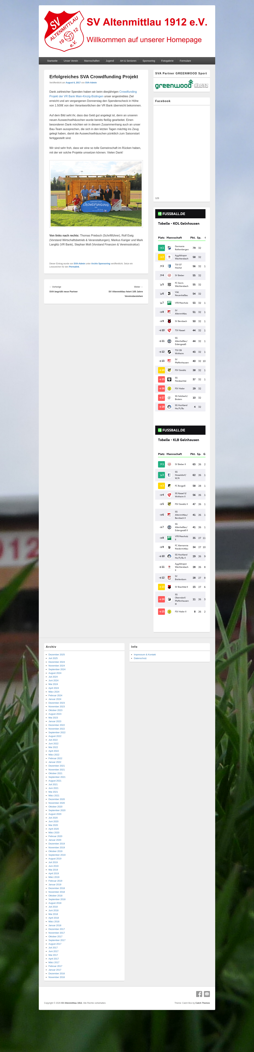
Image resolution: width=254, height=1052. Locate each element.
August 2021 (55, 760)
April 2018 (54, 897)
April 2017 (54, 938)
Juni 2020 (53, 801)
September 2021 (57, 756)
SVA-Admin (91, 82)
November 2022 (57, 708)
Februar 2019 (55, 860)
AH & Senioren (128, 60)
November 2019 (57, 827)
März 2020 (54, 812)
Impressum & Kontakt (145, 634)
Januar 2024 (55, 678)
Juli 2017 (53, 927)
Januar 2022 (55, 741)
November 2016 (57, 956)
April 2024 (54, 667)
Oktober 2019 (55, 830)
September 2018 (57, 879)
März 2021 (54, 775)
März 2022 (54, 734)
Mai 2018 (53, 893)
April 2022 (54, 730)
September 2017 (57, 919)
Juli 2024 (53, 656)
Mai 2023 (53, 697)
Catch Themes (202, 982)
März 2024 (54, 671)
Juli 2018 (53, 886)
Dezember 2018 (57, 867)
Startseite (52, 60)
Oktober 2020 (55, 786)
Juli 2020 (53, 797)
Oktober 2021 (55, 753)
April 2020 (54, 808)
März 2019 (54, 856)
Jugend (110, 60)
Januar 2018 (55, 905)
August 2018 (55, 882)
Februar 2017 (55, 945)
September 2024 (57, 649)
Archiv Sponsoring (100, 263)
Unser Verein (71, 60)
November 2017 (57, 912)
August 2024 (55, 652)
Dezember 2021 (57, 745)
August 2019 (55, 838)
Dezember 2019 (57, 823)
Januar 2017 (55, 949)
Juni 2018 (53, 890)
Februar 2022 (55, 738)
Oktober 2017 (55, 916)
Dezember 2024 (57, 641)
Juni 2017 (53, 931)
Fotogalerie (167, 60)
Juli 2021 (53, 764)
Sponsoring (149, 60)
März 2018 (54, 901)
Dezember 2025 (57, 634)
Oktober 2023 (55, 689)
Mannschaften (92, 60)
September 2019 (57, 834)
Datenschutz (140, 637)
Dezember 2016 (57, 953)
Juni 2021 (53, 767)
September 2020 (57, 790)
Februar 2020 (55, 815)
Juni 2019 (53, 845)
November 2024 (57, 645)
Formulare (185, 60)
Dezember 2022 (57, 704)
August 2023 (55, 693)
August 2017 (55, 923)
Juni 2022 (53, 723)
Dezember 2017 (57, 908)
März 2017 (54, 942)
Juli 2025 (53, 637)
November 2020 (57, 782)
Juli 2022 (53, 719)
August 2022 (55, 715)
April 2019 (54, 853)
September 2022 (57, 712)
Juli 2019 (53, 842)
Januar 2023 (55, 701)
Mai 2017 (53, 934)
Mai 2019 (53, 849)
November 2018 (57, 871)
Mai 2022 (53, 726)
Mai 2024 (53, 663)
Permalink (74, 267)
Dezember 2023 (57, 682)
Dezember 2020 (57, 778)
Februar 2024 (55, 675)
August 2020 (55, 793)
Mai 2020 (53, 804)
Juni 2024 (53, 660)
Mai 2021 (53, 771)
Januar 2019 (55, 864)
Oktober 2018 (55, 875)
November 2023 (57, 686)
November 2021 (57, 749)
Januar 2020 (55, 819)
